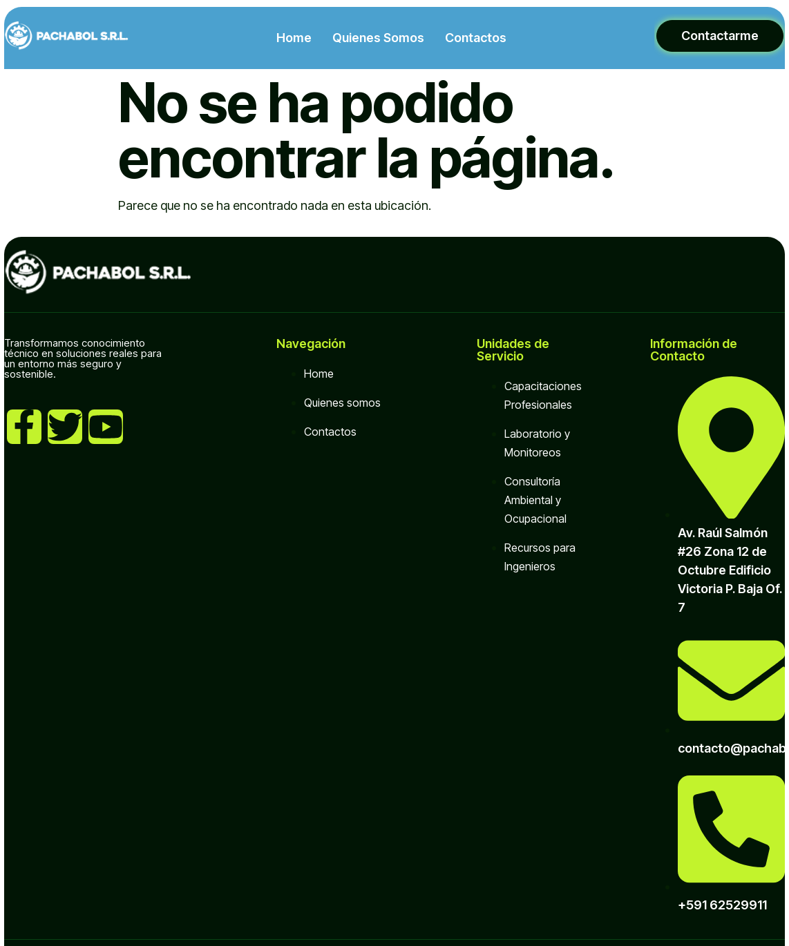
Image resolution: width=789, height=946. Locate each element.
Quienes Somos (378, 37)
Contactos (475, 37)
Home (294, 37)
